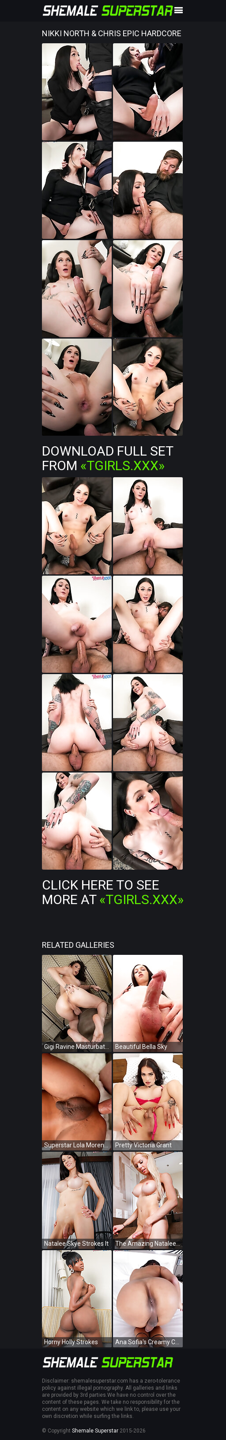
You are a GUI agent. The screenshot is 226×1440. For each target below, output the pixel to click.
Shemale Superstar (95, 1431)
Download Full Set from (107, 458)
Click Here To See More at (113, 892)
